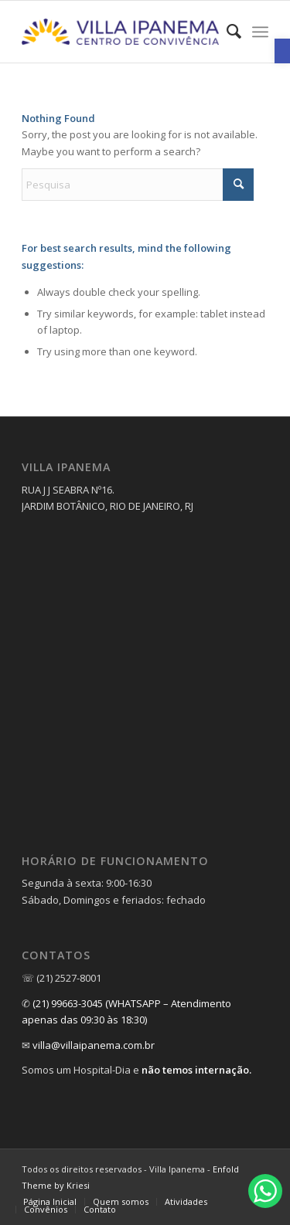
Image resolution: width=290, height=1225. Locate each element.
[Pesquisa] (138, 184)
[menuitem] (226, 32)
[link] (282, 51)
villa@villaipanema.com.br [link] (93, 1045)
